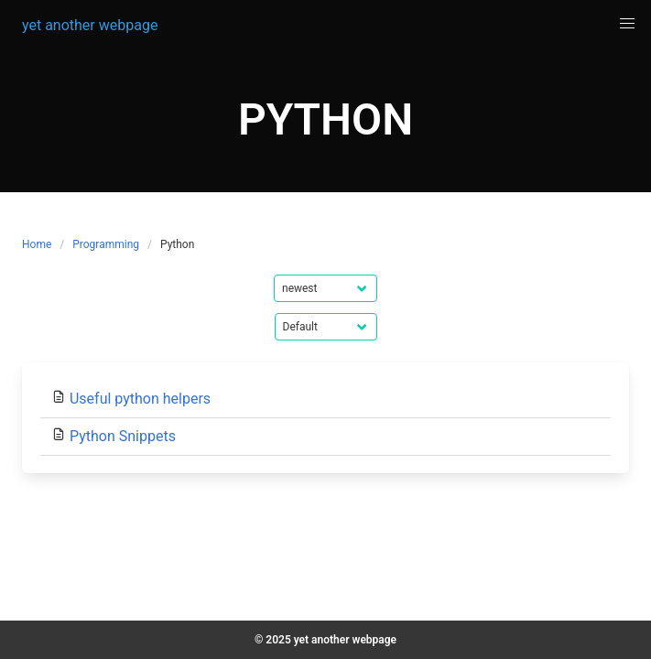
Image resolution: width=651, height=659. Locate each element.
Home (36, 244)
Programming (105, 244)
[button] (627, 24)
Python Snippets (123, 436)
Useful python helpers (140, 398)
